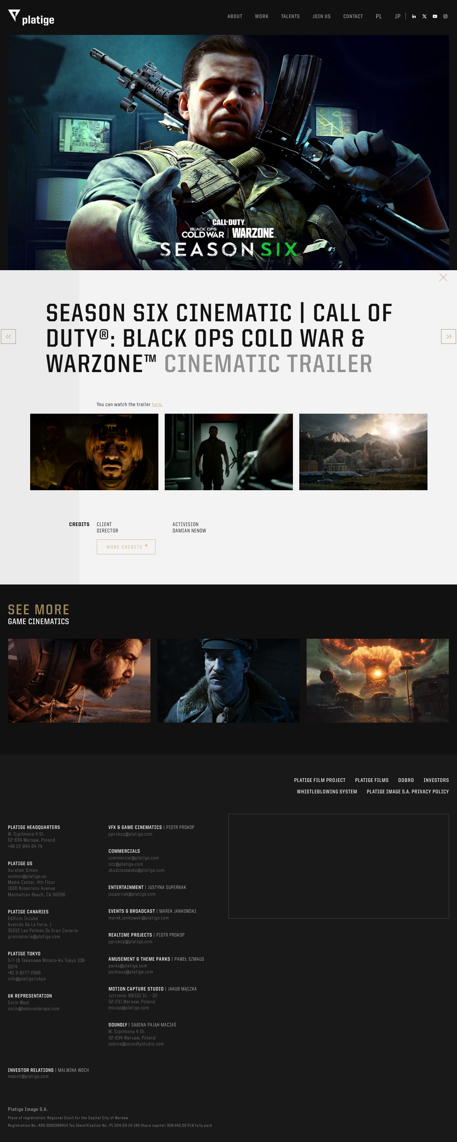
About (235, 16)
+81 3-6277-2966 (24, 973)
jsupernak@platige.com (132, 894)
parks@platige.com (128, 966)
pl (379, 17)
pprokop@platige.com (131, 834)
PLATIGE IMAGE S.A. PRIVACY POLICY (408, 792)
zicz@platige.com (126, 864)
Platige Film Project (320, 780)
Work (261, 16)
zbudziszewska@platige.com (137, 870)
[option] (94, 452)
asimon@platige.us (27, 876)
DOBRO (406, 780)
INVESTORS (436, 780)
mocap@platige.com (129, 1008)
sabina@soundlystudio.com (136, 1044)
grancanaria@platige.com (34, 936)
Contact (353, 16)
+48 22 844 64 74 (25, 846)
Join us (322, 16)
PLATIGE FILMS (372, 780)
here (157, 404)
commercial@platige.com (134, 858)
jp (398, 17)
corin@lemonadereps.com (34, 1009)
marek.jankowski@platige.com (139, 918)
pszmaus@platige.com (131, 972)
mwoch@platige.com (28, 1076)
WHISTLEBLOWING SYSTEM (327, 792)
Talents (290, 16)
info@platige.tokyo (27, 979)
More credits (128, 546)
